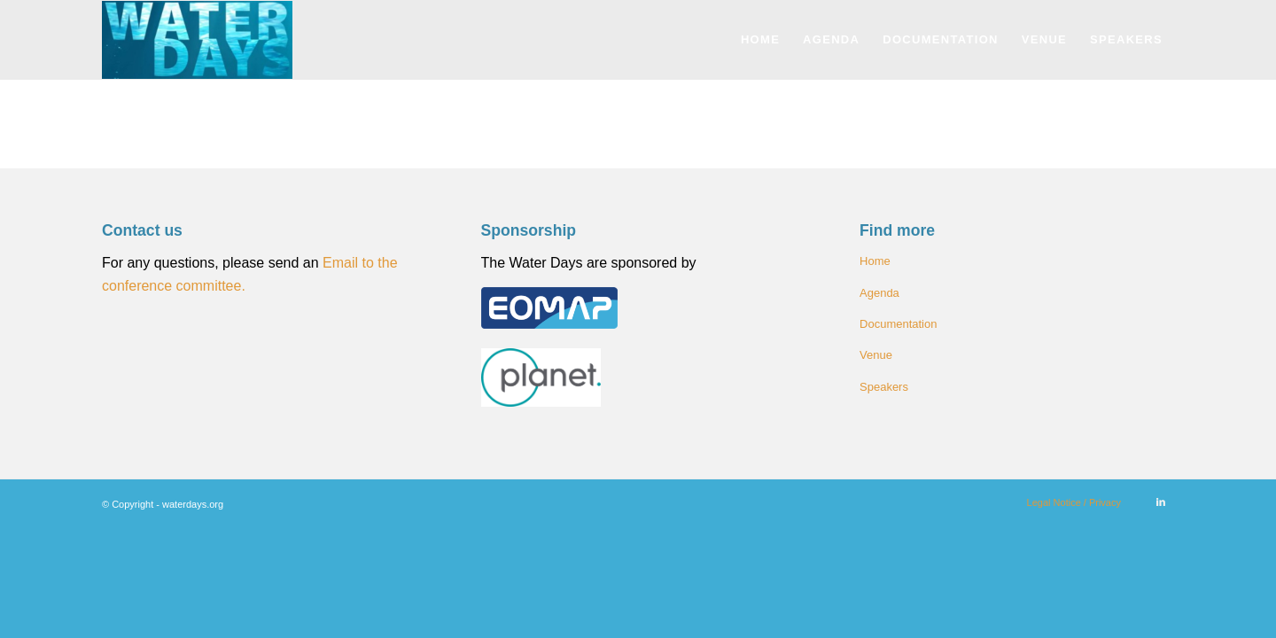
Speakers (884, 386)
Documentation (898, 324)
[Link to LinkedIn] (1161, 501)
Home (875, 261)
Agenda (879, 293)
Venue (876, 355)
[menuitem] (760, 40)
